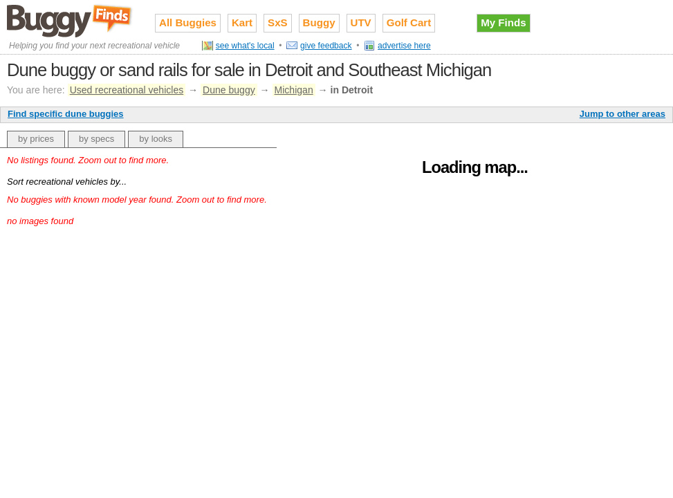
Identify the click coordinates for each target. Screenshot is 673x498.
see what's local (245, 45)
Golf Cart (409, 22)
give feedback (326, 45)
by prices (36, 138)
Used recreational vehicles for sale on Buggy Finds (70, 20)
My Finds (503, 22)
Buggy (319, 22)
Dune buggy (229, 89)
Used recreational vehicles (127, 89)
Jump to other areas (622, 114)
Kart (242, 22)
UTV (361, 22)
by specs (96, 138)
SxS (278, 22)
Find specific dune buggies (66, 114)
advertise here (404, 45)
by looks (155, 138)
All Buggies (187, 22)
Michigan (294, 89)
